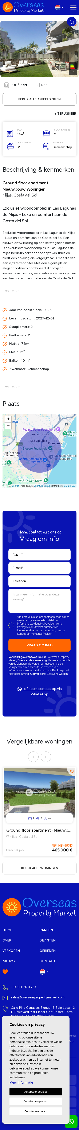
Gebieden (48, 951)
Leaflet (15, 486)
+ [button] (8, 419)
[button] (42, 85)
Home (7, 930)
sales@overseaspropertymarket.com (37, 997)
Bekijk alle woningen (39, 868)
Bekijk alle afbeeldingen (39, 99)
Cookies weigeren (35, 1111)
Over (7, 940)
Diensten (48, 940)
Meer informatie (21, 1082)
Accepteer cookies (35, 1092)
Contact (47, 961)
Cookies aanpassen (36, 1101)
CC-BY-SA (69, 486)
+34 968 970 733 (23, 987)
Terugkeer (65, 114)
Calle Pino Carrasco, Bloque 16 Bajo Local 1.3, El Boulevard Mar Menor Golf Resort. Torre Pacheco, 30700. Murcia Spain (43, 1012)
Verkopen (11, 951)
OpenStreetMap (41, 486)
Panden (46, 930)
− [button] (8, 426)
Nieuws (9, 961)
